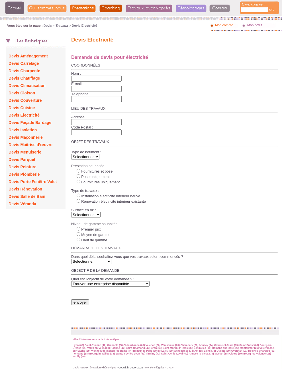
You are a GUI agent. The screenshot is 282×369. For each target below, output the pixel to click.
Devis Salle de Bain (27, 196)
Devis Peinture (22, 167)
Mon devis (254, 25)
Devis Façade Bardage (30, 122)
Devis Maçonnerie (26, 137)
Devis (48, 25)
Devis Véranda (22, 204)
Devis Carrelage (24, 63)
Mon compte (224, 25)
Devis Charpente (24, 71)
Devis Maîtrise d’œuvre (30, 144)
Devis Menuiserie (25, 152)
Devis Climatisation (27, 85)
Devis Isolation (23, 130)
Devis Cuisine (22, 107)
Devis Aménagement (28, 56)
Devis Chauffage (24, 78)
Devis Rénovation (25, 189)
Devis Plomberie (24, 174)
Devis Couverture (25, 100)
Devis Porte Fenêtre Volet (33, 181)
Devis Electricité (24, 115)
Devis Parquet (22, 159)
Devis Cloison (22, 93)
